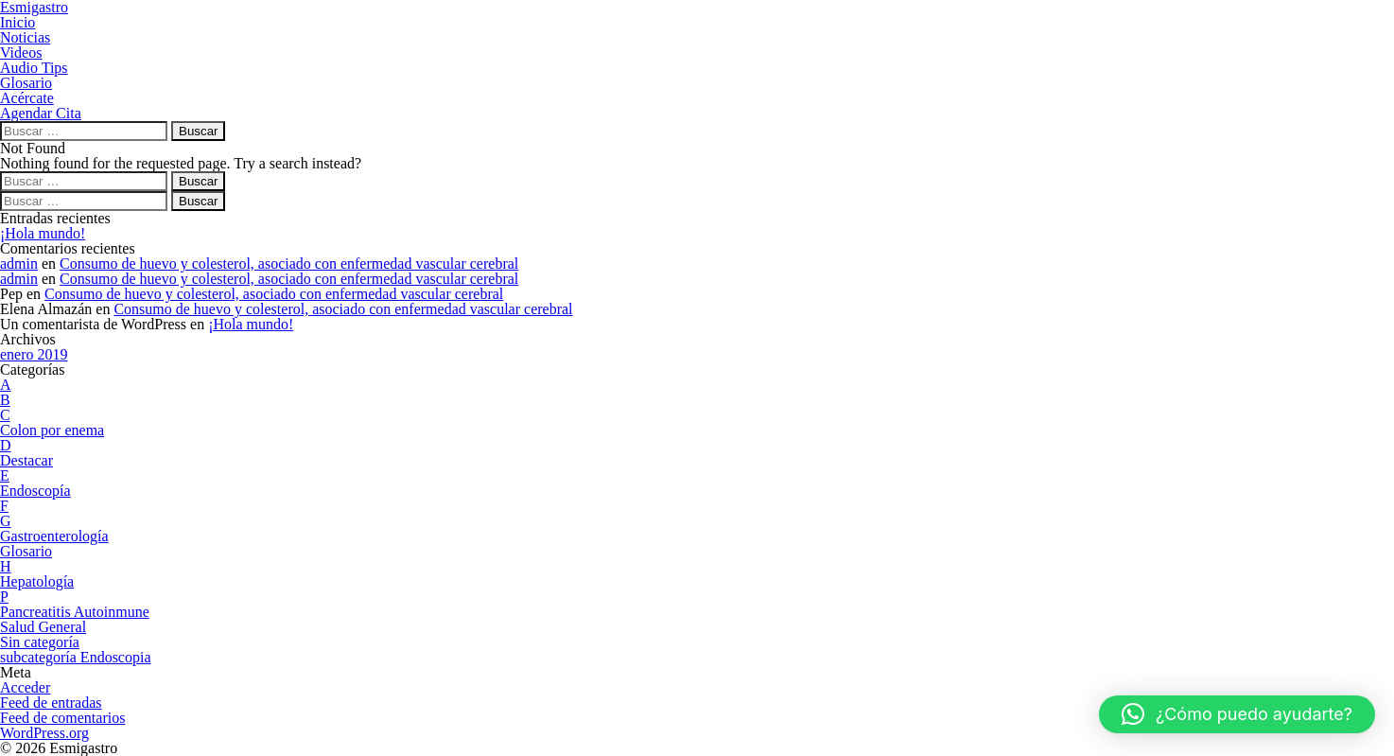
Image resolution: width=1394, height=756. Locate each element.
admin (19, 263)
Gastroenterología (54, 536)
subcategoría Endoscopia (75, 657)
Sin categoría (39, 642)
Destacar (26, 460)
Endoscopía (35, 491)
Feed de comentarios (62, 718)
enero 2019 (34, 354)
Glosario (26, 551)
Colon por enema (52, 430)
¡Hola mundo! (42, 233)
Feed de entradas (51, 702)
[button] (1237, 714)
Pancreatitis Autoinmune (74, 612)
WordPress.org (44, 733)
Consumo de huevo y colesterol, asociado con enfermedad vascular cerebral (289, 263)
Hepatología (37, 581)
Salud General (43, 627)
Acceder (25, 687)
